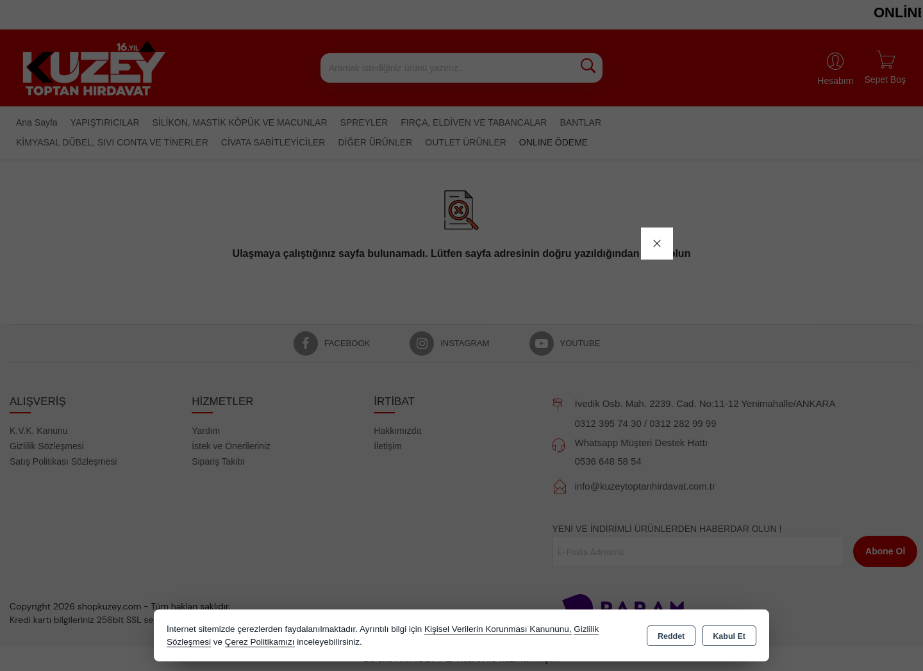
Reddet (671, 636)
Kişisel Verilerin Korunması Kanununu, (498, 629)
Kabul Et (729, 636)
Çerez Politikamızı (260, 642)
